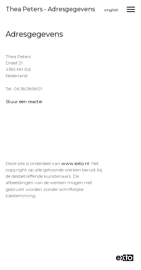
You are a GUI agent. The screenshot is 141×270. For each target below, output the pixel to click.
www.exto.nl (75, 163)
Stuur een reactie (24, 101)
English (111, 10)
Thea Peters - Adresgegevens (50, 9)
